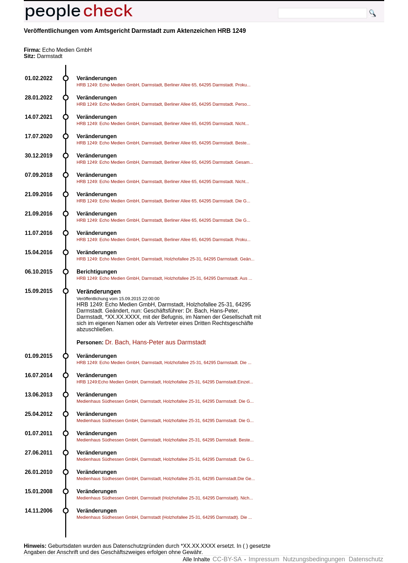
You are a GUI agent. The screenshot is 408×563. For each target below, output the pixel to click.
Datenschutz (366, 559)
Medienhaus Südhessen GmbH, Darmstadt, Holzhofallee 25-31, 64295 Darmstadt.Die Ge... (166, 478)
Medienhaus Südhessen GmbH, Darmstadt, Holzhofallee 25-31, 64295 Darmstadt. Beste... (165, 439)
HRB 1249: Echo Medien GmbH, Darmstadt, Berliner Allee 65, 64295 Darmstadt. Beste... (163, 142)
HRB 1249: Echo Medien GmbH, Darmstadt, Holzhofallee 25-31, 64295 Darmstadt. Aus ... (164, 278)
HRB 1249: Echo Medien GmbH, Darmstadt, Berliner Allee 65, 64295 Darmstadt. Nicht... (163, 123)
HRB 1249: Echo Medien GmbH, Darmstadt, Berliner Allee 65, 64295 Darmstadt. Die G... (163, 200)
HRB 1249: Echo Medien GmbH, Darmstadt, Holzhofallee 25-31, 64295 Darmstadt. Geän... (166, 258)
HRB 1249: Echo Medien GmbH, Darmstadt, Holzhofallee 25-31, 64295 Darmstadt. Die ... (164, 362)
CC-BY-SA (226, 559)
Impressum (264, 559)
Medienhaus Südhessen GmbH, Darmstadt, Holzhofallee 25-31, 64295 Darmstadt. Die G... (165, 401)
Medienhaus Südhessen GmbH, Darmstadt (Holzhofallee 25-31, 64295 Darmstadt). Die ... (164, 517)
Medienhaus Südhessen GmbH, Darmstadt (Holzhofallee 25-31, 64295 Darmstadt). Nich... (165, 497)
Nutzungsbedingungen (314, 559)
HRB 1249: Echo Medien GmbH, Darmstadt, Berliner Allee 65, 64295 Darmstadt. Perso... (163, 104)
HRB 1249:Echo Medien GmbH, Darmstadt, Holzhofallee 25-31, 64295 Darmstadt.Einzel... (165, 381)
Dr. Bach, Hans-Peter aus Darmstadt (155, 342)
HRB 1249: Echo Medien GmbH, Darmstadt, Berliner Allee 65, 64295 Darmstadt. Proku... (163, 84)
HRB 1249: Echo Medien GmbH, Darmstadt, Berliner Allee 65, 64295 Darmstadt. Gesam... (165, 162)
